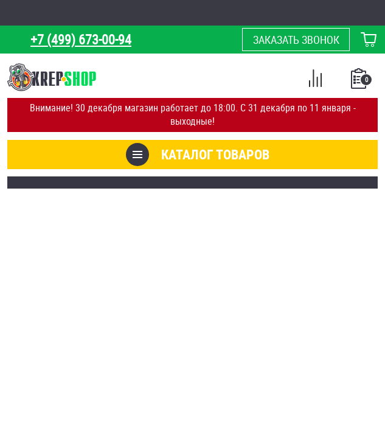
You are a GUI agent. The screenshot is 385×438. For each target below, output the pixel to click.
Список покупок (360, 82)
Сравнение (315, 80)
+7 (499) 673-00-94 (80, 39)
